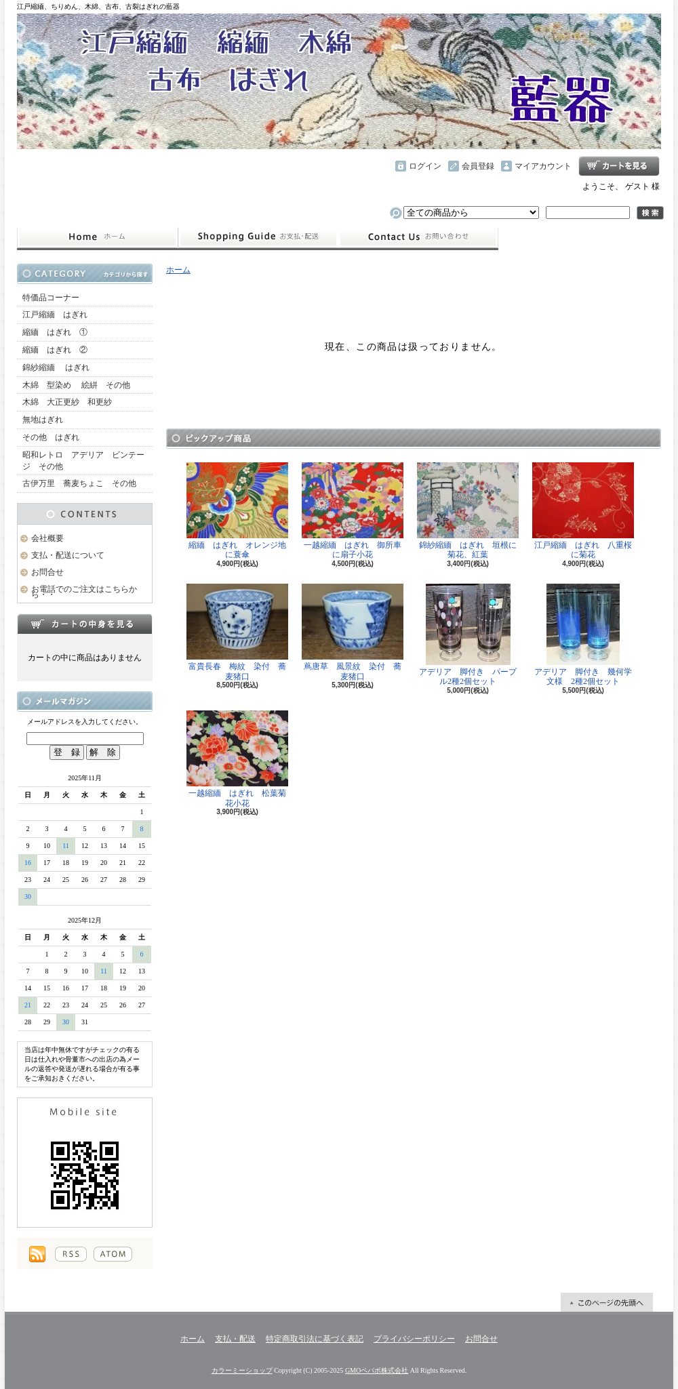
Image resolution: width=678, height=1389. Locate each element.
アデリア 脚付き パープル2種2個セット (468, 635)
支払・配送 (235, 1339)
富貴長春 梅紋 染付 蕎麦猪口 (237, 632)
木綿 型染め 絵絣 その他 (76, 385)
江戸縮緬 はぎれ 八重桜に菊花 (583, 511)
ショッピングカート (619, 166)
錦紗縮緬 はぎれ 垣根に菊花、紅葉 (468, 511)
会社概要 (47, 538)
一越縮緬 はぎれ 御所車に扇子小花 (352, 511)
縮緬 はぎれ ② (54, 350)
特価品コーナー (50, 297)
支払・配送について (258, 237)
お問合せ (418, 237)
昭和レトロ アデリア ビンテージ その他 (83, 460)
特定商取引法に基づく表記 (314, 1339)
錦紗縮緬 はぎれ (55, 367)
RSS (71, 1254)
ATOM (113, 1254)
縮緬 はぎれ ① (54, 332)
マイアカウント (543, 166)
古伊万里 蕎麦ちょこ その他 (79, 483)
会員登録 (478, 166)
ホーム (97, 237)
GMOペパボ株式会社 (376, 1370)
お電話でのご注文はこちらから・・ (84, 592)
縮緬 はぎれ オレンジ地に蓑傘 (237, 511)
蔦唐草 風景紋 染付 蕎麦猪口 (352, 632)
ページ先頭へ (607, 1302)
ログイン (425, 166)
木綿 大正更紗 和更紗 (67, 402)
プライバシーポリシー (414, 1339)
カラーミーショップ (242, 1370)
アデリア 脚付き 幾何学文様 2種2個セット (583, 635)
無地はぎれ (46, 419)
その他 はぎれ (50, 437)
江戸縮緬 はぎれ (54, 314)
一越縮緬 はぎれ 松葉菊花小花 (237, 759)
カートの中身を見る (85, 623)
